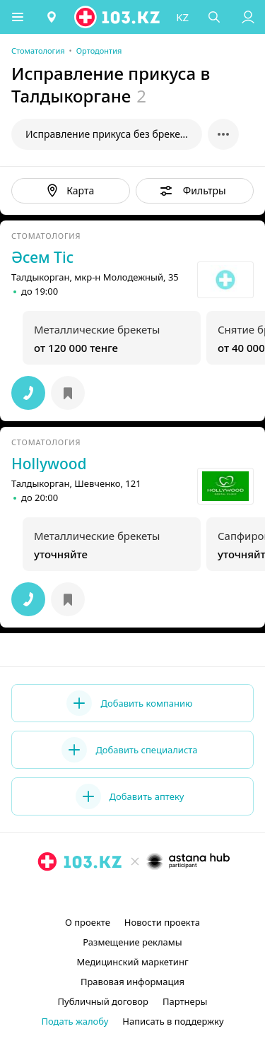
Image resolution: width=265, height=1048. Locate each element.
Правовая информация (132, 981)
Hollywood (49, 463)
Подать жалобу (74, 1021)
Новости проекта (162, 922)
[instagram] (112, 894)
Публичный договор (103, 1001)
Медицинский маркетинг (132, 961)
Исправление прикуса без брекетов (110, 134)
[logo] (118, 17)
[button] (18, 17)
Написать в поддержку (172, 1021)
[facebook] (134, 894)
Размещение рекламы (132, 942)
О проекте (87, 922)
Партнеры (185, 1001)
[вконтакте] (157, 894)
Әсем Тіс (42, 257)
